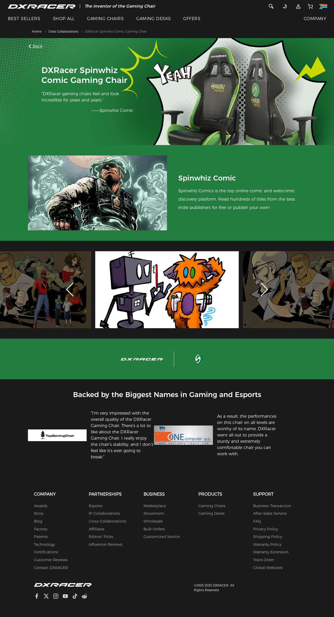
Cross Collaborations (63, 31)
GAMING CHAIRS (105, 18)
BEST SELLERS (24, 18)
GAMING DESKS (153, 18)
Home (36, 31)
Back (36, 46)
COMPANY (315, 18)
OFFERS (191, 18)
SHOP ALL (64, 18)
